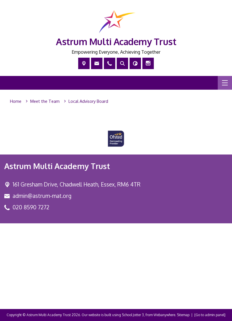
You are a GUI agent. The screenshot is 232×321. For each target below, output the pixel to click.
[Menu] (225, 83)
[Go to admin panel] (209, 315)
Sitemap (183, 315)
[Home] (15, 101)
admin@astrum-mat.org (42, 195)
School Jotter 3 (133, 315)
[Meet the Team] (45, 101)
